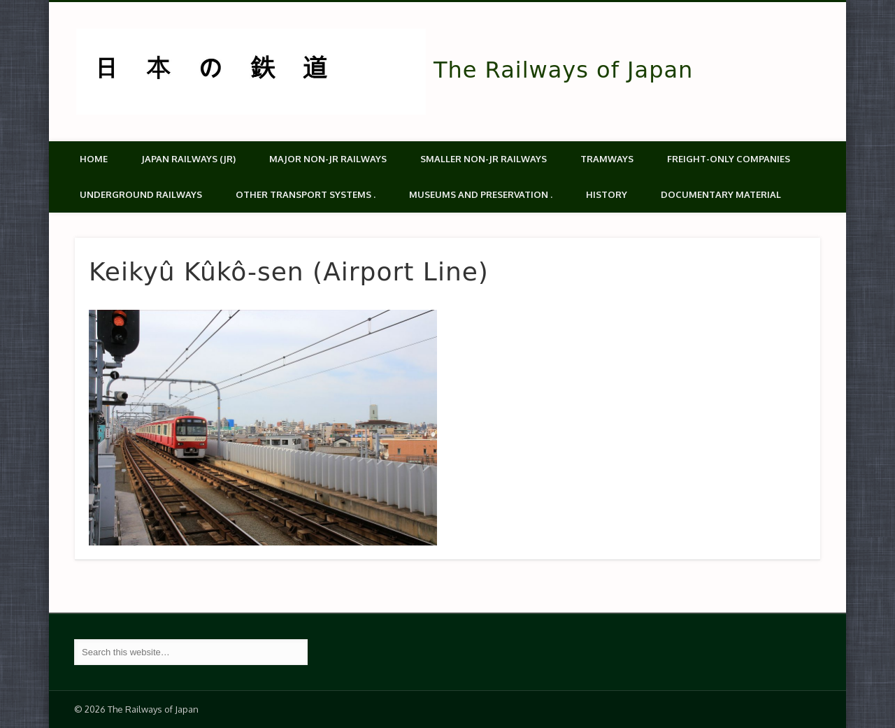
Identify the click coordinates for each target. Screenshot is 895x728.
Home (94, 158)
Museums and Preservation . (480, 194)
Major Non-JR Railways (328, 158)
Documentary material (721, 194)
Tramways (606, 158)
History (606, 194)
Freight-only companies (728, 158)
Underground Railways (141, 194)
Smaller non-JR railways (483, 158)
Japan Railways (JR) (188, 158)
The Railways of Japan (563, 70)
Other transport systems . (305, 194)
